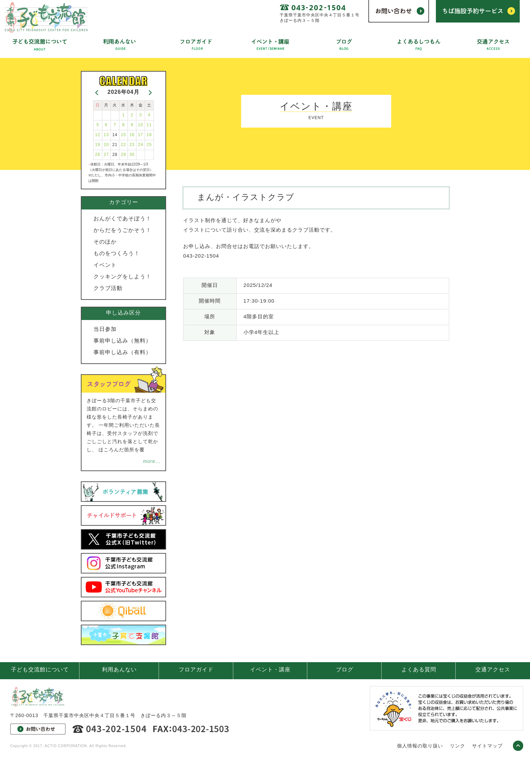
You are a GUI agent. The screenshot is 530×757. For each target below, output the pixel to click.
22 (123, 144)
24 (140, 144)
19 (97, 144)
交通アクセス (492, 669)
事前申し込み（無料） (122, 341)
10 (140, 124)
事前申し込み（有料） (122, 352)
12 (97, 134)
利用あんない (119, 669)
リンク (457, 745)
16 (131, 134)
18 (149, 134)
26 (97, 154)
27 (106, 154)
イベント (105, 265)
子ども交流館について (40, 669)
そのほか (105, 242)
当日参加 (105, 329)
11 (149, 124)
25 (149, 144)
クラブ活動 (107, 288)
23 (131, 144)
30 (131, 154)
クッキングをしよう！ (122, 276)
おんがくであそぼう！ (122, 218)
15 (123, 134)
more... (151, 461)
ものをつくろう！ (116, 253)
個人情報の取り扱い (420, 745)
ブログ (344, 669)
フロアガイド (196, 669)
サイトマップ (487, 745)
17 (140, 134)
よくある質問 (418, 669)
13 (106, 134)
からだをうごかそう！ (122, 230)
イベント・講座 (270, 669)
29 (123, 154)
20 (106, 144)
